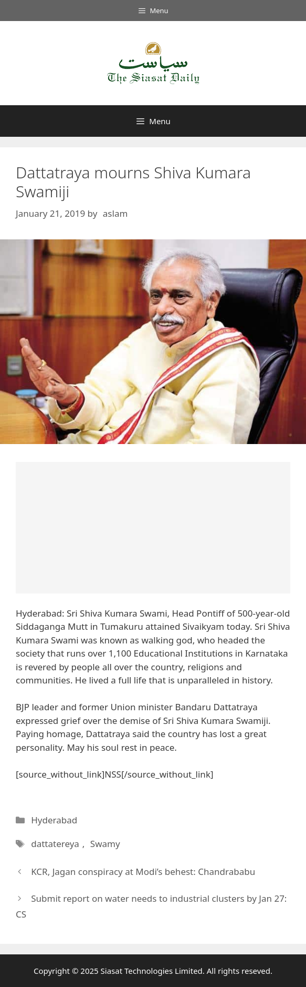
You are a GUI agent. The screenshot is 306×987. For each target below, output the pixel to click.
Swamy (105, 844)
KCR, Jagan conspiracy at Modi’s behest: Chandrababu (143, 871)
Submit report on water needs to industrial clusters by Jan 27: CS (151, 906)
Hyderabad (54, 820)
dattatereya (55, 844)
